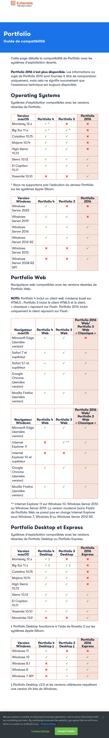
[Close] (103, 719)
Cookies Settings (40, 732)
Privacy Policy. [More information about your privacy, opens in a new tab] (48, 725)
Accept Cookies (66, 732)
